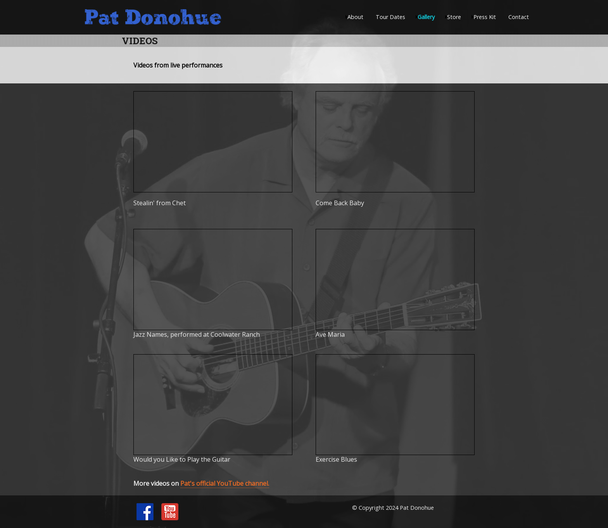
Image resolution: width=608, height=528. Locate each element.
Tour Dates (390, 17)
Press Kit (484, 17)
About (355, 17)
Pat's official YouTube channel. (224, 483)
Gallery (426, 17)
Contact (518, 17)
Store (454, 17)
